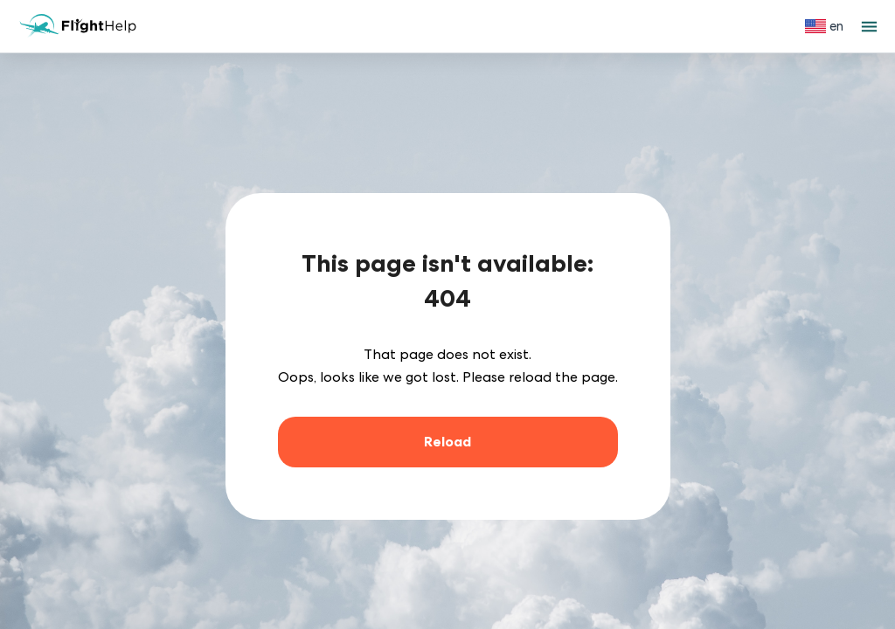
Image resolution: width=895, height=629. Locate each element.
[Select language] (824, 26)
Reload (447, 441)
